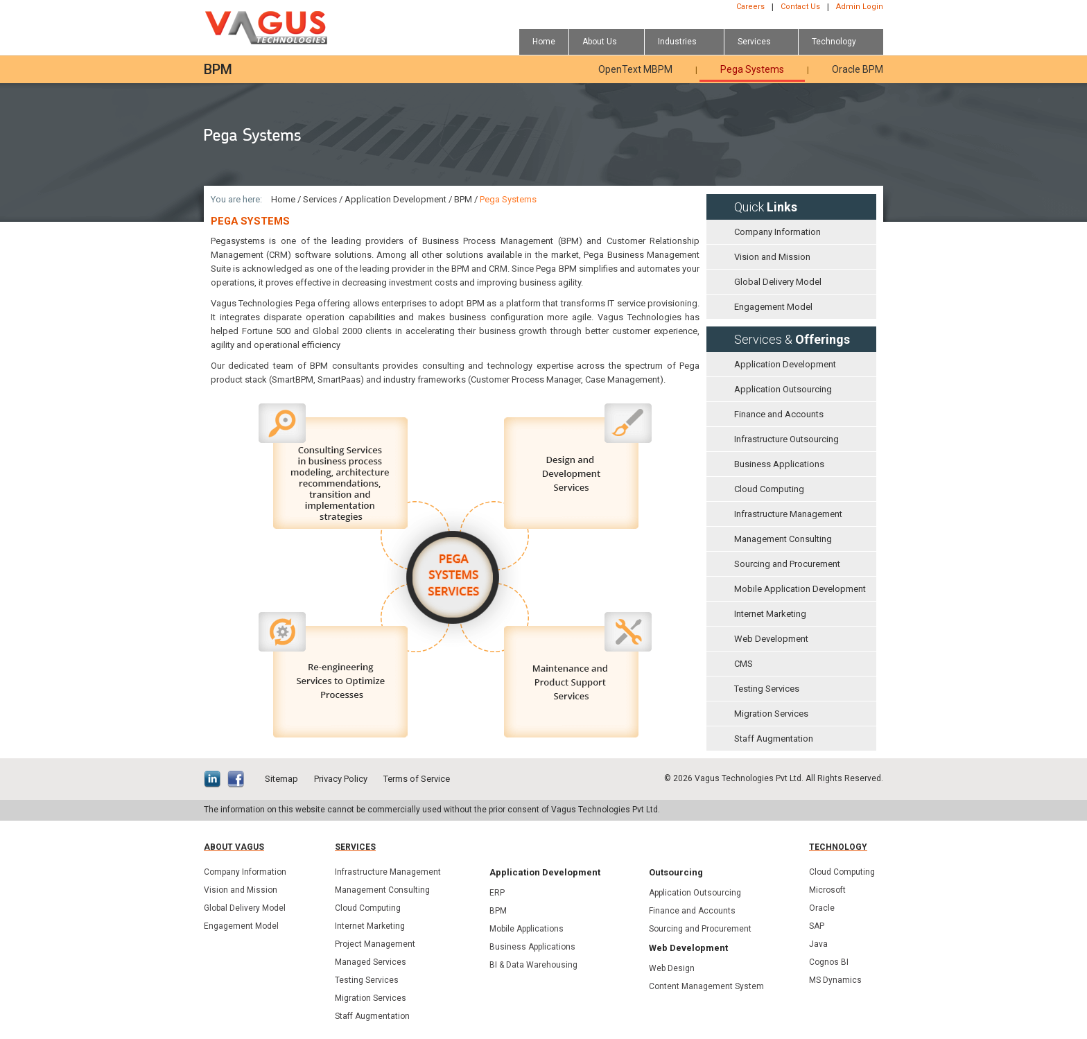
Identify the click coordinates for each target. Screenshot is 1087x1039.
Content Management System (706, 986)
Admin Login (859, 6)
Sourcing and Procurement (787, 564)
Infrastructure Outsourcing (786, 439)
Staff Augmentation (773, 738)
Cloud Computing (769, 489)
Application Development (785, 364)
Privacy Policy (340, 779)
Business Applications (779, 464)
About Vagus (234, 847)
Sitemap (281, 779)
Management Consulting (783, 539)
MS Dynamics (835, 980)
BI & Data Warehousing (533, 965)
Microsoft (827, 890)
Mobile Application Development (800, 589)
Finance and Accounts (779, 414)
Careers (750, 6)
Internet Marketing (770, 614)
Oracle (822, 908)
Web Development (771, 639)
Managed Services (370, 962)
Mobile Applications (526, 929)
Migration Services (771, 713)
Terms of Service (416, 779)
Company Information (777, 232)
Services (320, 199)
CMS (743, 663)
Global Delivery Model (777, 282)
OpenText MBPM (635, 69)
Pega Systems (752, 69)
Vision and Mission (772, 257)
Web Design (672, 968)
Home (283, 199)
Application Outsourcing (783, 389)
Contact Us (800, 6)
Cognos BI (829, 962)
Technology (838, 847)
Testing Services (766, 688)
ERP (497, 893)
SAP (816, 926)
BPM (463, 199)
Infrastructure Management (788, 514)
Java (818, 944)
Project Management (375, 944)
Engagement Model (773, 307)
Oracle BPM (857, 69)
